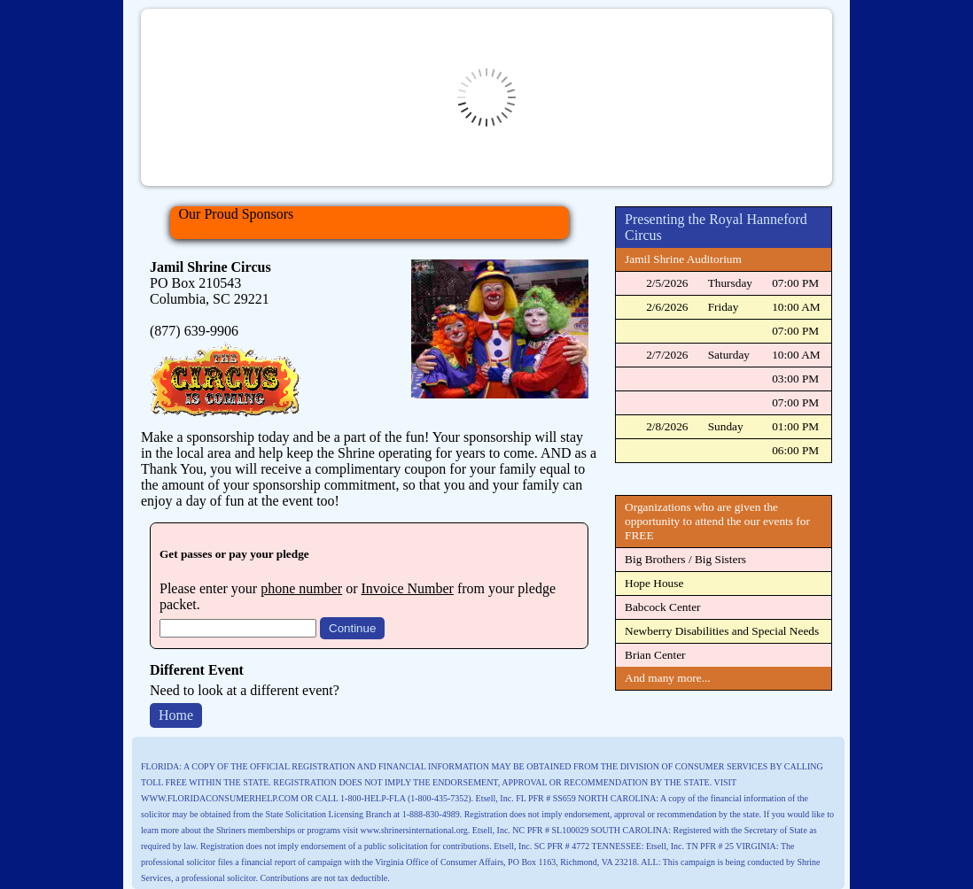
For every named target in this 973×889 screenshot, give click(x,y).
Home (176, 715)
